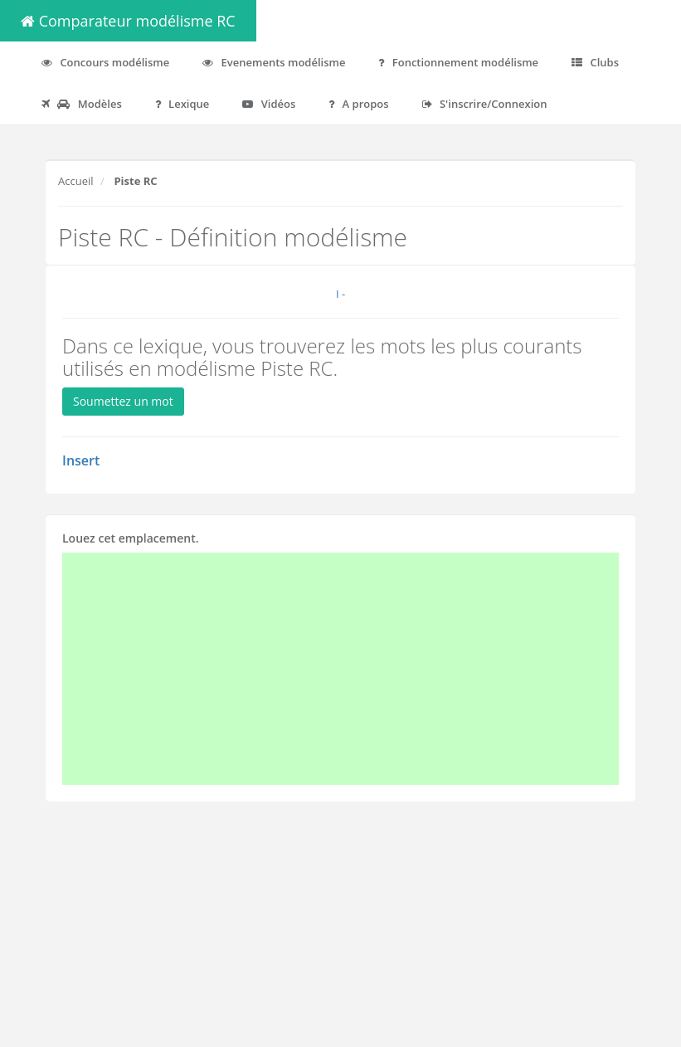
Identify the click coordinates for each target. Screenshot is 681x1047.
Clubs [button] (595, 62)
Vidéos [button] (268, 103)
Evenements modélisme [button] (273, 62)
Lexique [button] (182, 103)
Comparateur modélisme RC (128, 21)
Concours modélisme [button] (105, 62)
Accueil (76, 180)
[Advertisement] (340, 669)
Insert (81, 460)
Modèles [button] (81, 103)
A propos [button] (358, 103)
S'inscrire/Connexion (484, 103)
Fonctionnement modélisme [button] (458, 62)
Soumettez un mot (123, 401)
